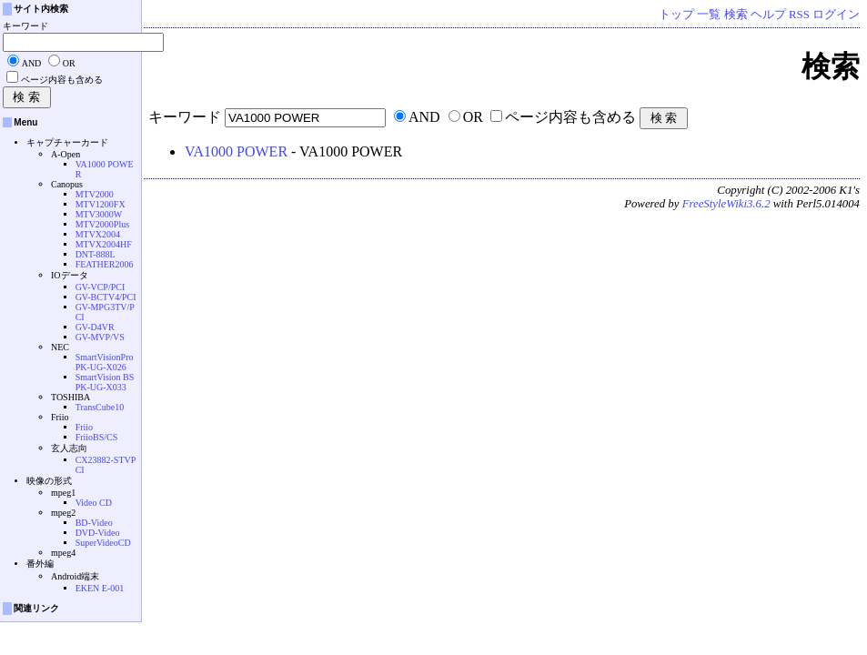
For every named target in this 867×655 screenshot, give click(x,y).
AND (424, 117)
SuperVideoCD (103, 543)
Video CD (94, 503)
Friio (84, 427)
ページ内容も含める (570, 117)
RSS (799, 14)
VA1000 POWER (236, 151)
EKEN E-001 (100, 588)
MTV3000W (99, 214)
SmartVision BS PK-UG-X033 (105, 382)
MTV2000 (95, 194)
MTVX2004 (98, 234)
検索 (736, 14)
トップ (676, 14)
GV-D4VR (95, 327)
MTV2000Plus (102, 224)
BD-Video (94, 523)
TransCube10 (100, 407)
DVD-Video (98, 533)
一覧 (709, 14)
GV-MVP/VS (100, 337)
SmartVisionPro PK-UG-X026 (105, 362)
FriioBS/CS (97, 437)
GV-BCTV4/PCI (106, 297)
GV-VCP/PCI (101, 287)
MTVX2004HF (104, 244)
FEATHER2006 (105, 264)
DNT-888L (96, 254)
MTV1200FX (101, 204)
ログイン (836, 14)
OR (473, 117)
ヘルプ (768, 14)
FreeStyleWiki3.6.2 (726, 203)
